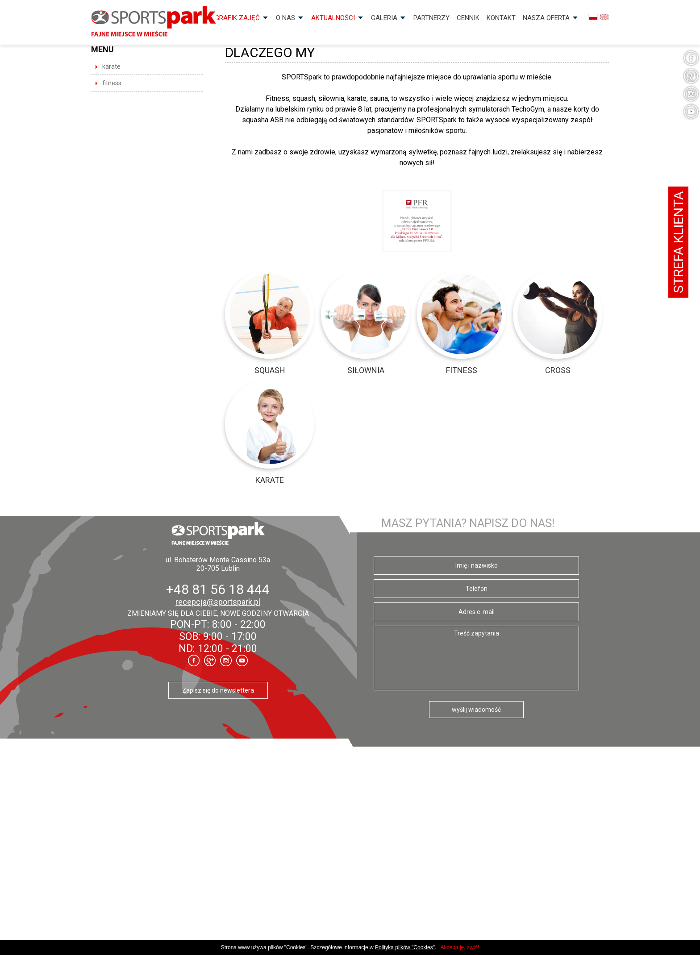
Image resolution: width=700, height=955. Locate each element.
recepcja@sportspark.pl (217, 601)
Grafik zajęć (237, 18)
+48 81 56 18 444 (218, 589)
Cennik (468, 18)
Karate (111, 66)
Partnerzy (431, 18)
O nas (285, 18)
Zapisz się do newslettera (218, 690)
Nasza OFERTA (546, 18)
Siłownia (365, 370)
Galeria (384, 18)
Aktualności (333, 18)
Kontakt (501, 18)
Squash (269, 370)
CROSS (558, 370)
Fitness (111, 83)
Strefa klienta (678, 242)
